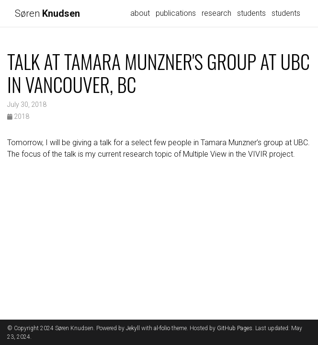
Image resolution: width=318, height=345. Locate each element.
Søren (47, 13)
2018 (18, 116)
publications (176, 13)
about (140, 13)
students (251, 13)
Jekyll (133, 328)
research (216, 13)
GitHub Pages (234, 328)
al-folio (162, 328)
